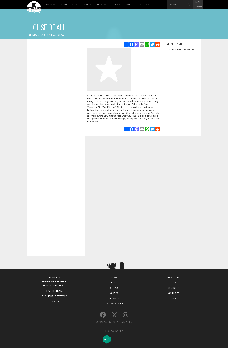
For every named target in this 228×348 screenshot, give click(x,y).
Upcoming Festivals (54, 285)
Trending (114, 298)
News (116, 4)
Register (198, 6)
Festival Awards (114, 303)
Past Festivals (54, 290)
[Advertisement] (54, 87)
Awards (130, 4)
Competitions (69, 4)
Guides (114, 293)
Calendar (173, 287)
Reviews (144, 4)
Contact (174, 282)
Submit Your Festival (54, 281)
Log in (198, 2)
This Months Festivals (54, 296)
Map (173, 298)
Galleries (173, 293)
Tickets (87, 4)
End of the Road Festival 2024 (181, 49)
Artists (102, 4)
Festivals (49, 4)
